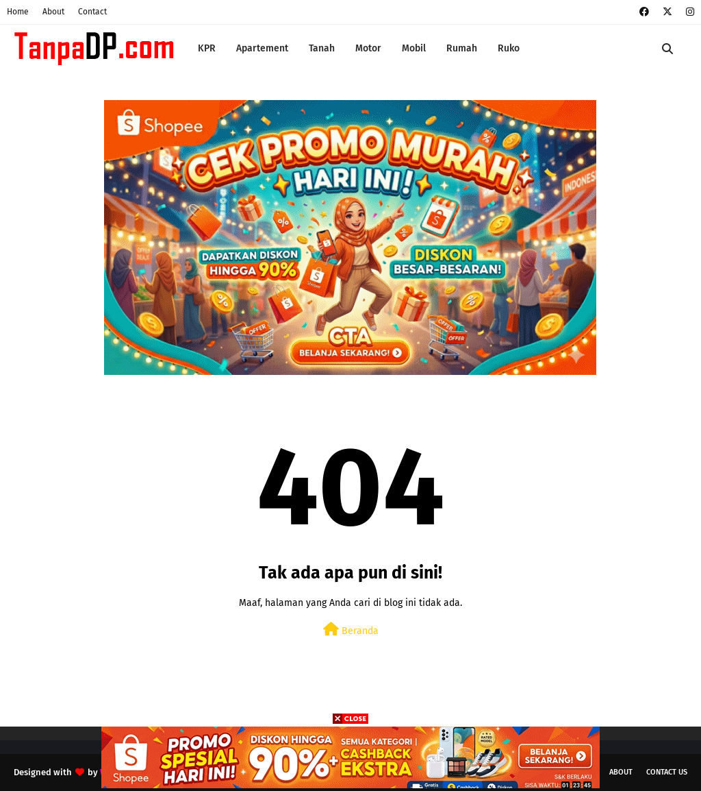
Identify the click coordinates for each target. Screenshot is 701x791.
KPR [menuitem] (207, 48)
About (53, 11)
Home (18, 11)
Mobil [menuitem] (414, 48)
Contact (92, 11)
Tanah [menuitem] (322, 48)
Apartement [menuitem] (262, 48)
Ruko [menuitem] (509, 48)
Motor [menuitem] (368, 48)
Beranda (351, 629)
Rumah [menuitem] (461, 48)
